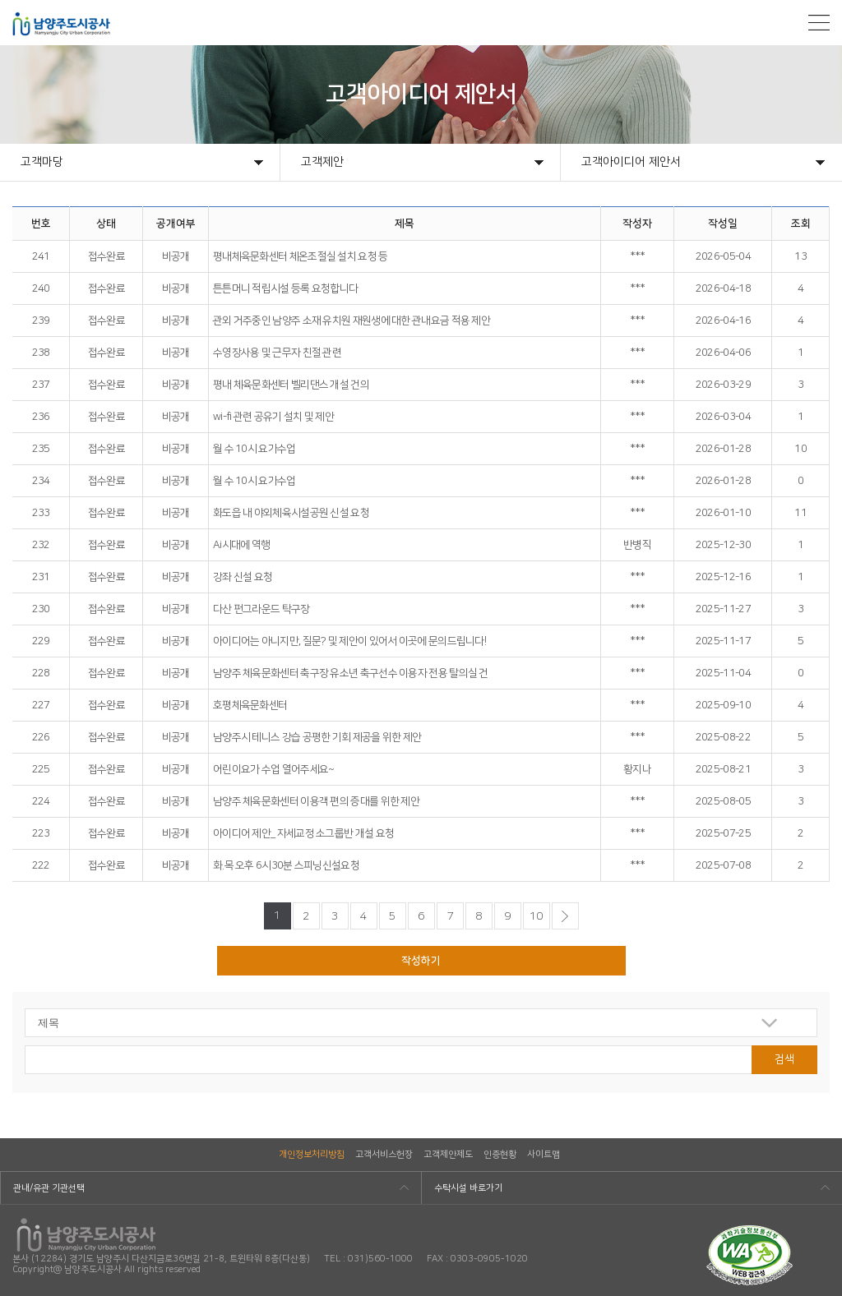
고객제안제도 (448, 1155)
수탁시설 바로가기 (468, 1188)
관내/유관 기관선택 (49, 1188)
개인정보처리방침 (312, 1155)
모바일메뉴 (819, 22)
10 (536, 916)
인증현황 (499, 1155)
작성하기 (421, 960)
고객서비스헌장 (384, 1155)
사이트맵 (543, 1155)
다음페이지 (565, 915)
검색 (784, 1059)
